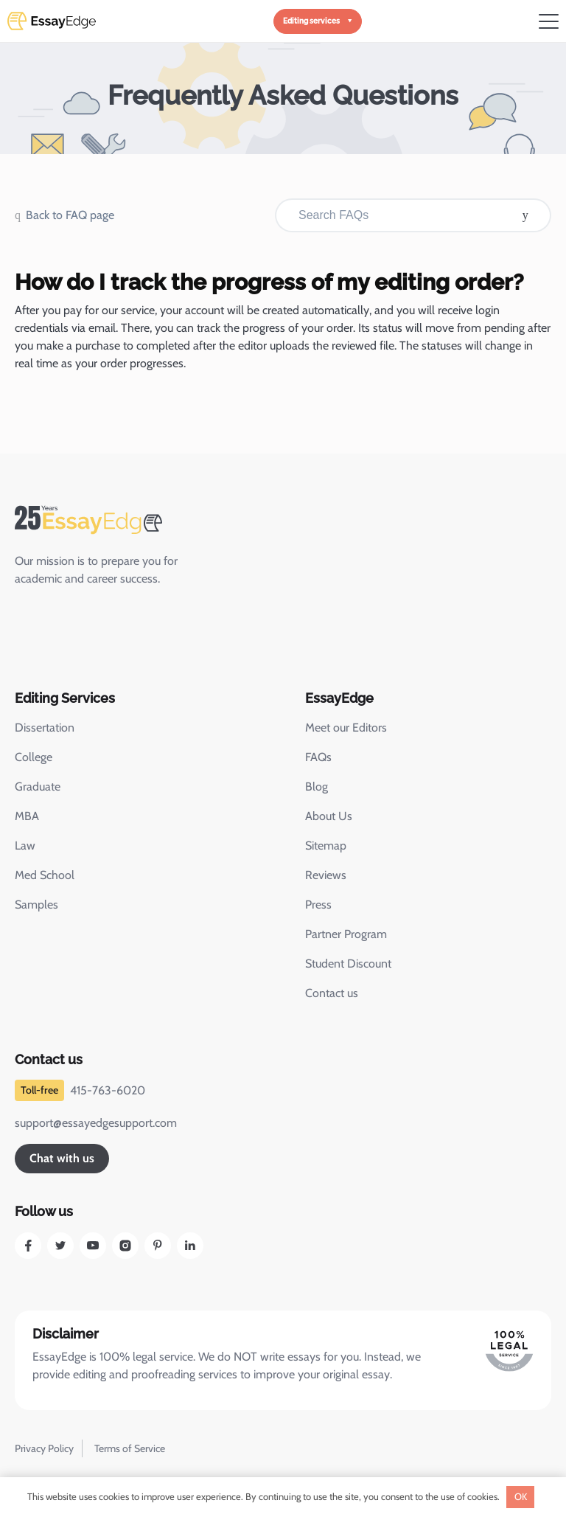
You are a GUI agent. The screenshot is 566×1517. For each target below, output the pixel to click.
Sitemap (325, 846)
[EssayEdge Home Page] (118, 520)
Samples (36, 905)
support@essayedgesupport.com (96, 1123)
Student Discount (348, 964)
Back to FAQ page (70, 215)
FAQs (318, 757)
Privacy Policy (44, 1448)
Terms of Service (129, 1448)
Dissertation (44, 728)
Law (25, 846)
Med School (44, 875)
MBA (27, 816)
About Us (328, 816)
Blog (316, 787)
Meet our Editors (346, 728)
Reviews (325, 875)
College (33, 757)
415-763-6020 (107, 1090)
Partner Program (346, 934)
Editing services (311, 21)
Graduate (37, 787)
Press (318, 905)
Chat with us (61, 1158)
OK (520, 1496)
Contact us (331, 993)
